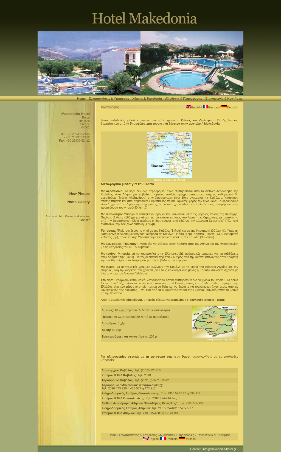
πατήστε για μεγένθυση (169, 178)
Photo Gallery (78, 202)
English (196, 107)
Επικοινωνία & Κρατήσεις (224, 98)
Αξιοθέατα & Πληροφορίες (183, 98)
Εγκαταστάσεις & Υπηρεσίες (109, 98)
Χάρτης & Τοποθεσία (147, 98)
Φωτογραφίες (110, 107)
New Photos (79, 194)
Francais (214, 107)
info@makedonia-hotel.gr (219, 449)
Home (81, 98)
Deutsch (232, 107)
